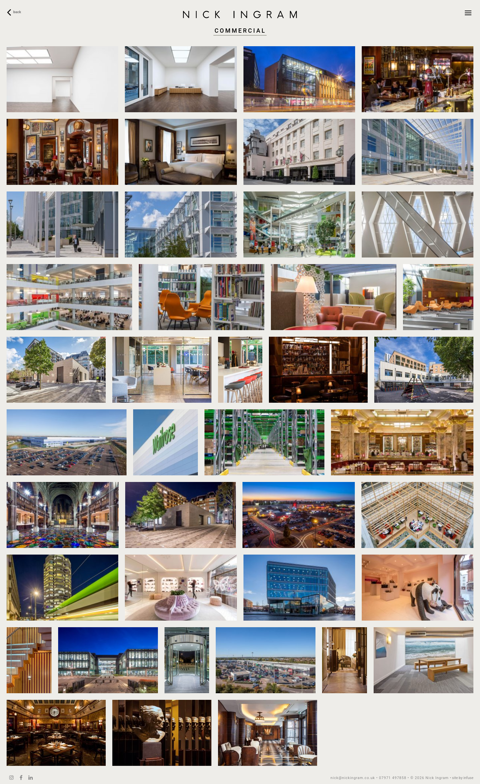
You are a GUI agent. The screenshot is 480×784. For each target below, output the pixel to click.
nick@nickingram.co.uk (353, 778)
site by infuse (462, 778)
